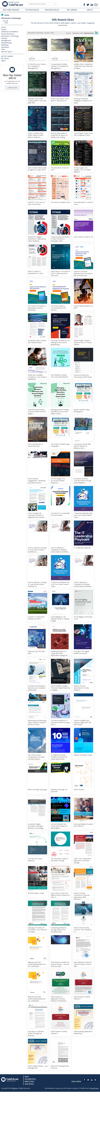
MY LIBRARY (72, 10)
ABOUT (90, 10)
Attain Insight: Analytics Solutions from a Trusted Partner (83, 354)
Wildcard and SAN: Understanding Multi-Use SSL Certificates (37, 1002)
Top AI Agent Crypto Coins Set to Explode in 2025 (83, 137)
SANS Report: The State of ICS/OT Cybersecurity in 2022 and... (60, 282)
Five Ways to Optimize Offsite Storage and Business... (36, 1074)
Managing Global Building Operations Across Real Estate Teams (60, 426)
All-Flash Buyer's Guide (36, 928)
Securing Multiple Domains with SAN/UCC (83, 857)
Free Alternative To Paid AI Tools (83, 209)
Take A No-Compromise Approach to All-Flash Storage (82, 894)
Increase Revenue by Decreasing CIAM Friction (83, 389)
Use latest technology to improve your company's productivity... (37, 714)
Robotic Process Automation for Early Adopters (81, 714)
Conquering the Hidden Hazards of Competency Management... (59, 66)
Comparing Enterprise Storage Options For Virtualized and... (58, 966)
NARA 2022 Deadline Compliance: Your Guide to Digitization (37, 390)
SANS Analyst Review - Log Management (37, 1109)
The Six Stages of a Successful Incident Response (58, 498)
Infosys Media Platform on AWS (83, 317)
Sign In (3, 61)
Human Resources (7, 34)
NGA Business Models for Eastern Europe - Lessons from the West (60, 1002)
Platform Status (30, 1122)
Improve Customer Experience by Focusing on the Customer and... (83, 282)
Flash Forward (79, 820)
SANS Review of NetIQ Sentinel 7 (82, 1037)
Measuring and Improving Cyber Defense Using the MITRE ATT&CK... (37, 750)
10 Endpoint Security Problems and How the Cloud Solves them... (59, 786)
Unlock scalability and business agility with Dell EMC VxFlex (82, 750)
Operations (5, 47)
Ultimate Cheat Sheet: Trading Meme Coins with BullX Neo (37, 102)
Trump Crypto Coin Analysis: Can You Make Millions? (82, 174)
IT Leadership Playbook (82, 568)
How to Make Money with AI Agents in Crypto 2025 (37, 173)
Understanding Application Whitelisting (83, 1073)
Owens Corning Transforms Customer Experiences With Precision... (82, 931)
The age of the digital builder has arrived (81, 677)
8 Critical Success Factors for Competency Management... (37, 66)
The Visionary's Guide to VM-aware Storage (59, 893)
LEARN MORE (12, 88)
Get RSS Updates (7, 56)
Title (81, 33)
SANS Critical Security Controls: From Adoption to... (83, 966)
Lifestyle (4, 38)
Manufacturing (6, 43)
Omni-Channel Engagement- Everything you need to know (36, 498)
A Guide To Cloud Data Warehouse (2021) (36, 641)
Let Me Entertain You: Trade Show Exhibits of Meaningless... (59, 858)
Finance (4, 29)
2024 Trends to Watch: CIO (83, 244)
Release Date (89, 33)
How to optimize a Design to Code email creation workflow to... (37, 570)
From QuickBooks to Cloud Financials (35, 461)
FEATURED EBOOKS (11, 10)
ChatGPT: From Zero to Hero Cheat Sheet (36, 209)
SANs (6, 23)
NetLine (15, 1131)
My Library (5, 58)
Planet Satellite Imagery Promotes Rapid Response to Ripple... (60, 714)
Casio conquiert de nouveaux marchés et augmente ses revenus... (36, 534)
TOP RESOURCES (32, 10)
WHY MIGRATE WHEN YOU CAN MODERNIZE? (59, 389)
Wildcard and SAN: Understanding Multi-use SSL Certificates (36, 1038)
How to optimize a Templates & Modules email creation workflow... (60, 570)
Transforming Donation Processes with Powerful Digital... (37, 426)
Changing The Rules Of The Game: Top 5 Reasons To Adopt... (37, 966)
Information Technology (11, 18)
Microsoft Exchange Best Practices (60, 1109)
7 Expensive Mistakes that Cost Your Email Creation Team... (83, 534)
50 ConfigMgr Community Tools (83, 641)
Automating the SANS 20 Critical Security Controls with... (83, 1002)
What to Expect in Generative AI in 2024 (35, 281)
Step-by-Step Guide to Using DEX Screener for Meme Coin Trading (59, 138)
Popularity (75, 33)
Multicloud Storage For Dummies (59, 821)
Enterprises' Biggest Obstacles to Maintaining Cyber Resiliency (37, 246)
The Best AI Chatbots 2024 (60, 208)
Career (3, 27)
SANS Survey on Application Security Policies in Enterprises (58, 1038)
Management (6, 40)
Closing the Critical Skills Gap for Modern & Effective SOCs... (82, 462)
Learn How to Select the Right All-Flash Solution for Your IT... (60, 930)
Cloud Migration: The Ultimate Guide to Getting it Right (60, 642)
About (27, 1120)
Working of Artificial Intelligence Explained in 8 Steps (83, 102)
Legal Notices (29, 1127)
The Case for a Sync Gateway (35, 893)
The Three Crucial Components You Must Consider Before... (36, 786)
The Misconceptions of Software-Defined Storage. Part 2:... (60, 750)
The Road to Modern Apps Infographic (60, 461)
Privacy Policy (29, 1124)
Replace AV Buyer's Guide (83, 784)
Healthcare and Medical (9, 32)
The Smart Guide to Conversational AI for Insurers (58, 318)
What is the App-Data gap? (37, 820)
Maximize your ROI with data (36, 677)
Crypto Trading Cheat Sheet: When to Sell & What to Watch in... (35, 138)
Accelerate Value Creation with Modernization (37, 353)
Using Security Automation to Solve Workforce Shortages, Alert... (60, 246)
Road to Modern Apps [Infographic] (82, 425)
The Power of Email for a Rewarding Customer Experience (37, 318)
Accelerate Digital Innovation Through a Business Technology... (36, 858)
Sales (3, 49)
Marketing (4, 45)
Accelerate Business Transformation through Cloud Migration (82, 498)
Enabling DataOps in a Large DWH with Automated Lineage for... (60, 678)
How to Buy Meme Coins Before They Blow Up (60, 101)
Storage (5, 21)
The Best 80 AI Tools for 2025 (60, 173)
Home (6, 15)
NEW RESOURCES (52, 10)
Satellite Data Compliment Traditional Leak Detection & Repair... (83, 66)
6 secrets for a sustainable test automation (60, 533)
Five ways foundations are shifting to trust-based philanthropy (60, 354)
